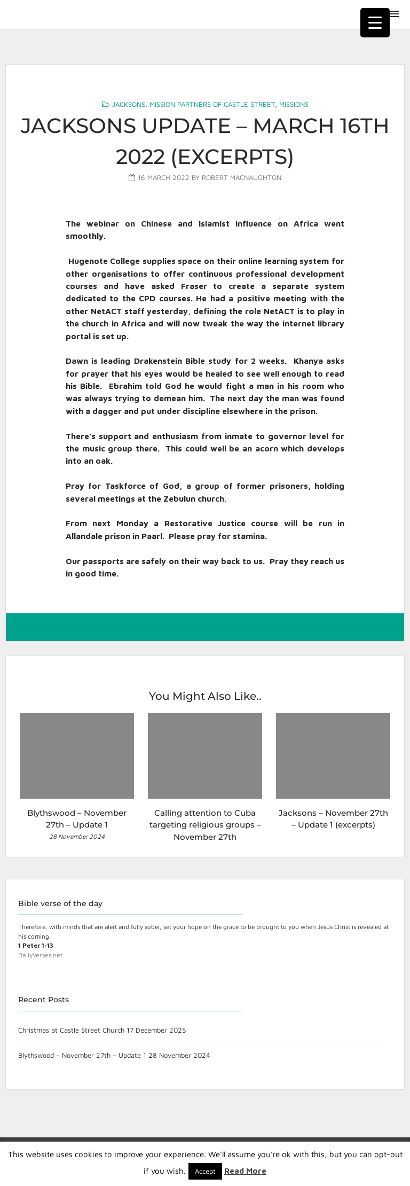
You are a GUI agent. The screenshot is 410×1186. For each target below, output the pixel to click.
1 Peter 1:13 (35, 945)
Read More (245, 1170)
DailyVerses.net (40, 955)
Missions (294, 104)
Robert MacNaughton (241, 177)
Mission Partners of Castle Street (212, 104)
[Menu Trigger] (375, 22)
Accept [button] (205, 1171)
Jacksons (128, 104)
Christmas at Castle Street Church (71, 1030)
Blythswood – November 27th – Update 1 (82, 1055)
